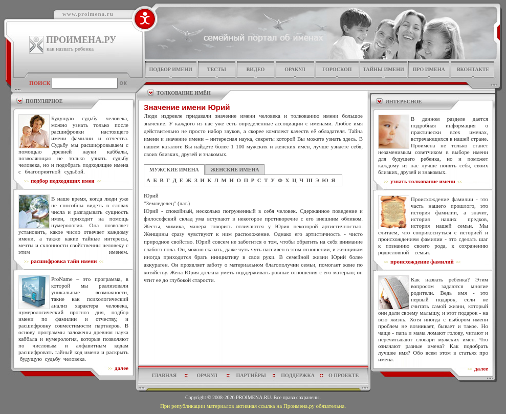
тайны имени (383, 69)
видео (256, 69)
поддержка (298, 375)
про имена (429, 69)
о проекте (343, 375)
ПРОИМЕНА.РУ (81, 40)
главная (164, 375)
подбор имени (170, 69)
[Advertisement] (253, 308)
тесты (216, 69)
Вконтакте (473, 69)
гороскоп (337, 69)
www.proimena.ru (88, 14)
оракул (294, 69)
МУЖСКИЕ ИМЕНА (174, 169)
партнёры (251, 375)
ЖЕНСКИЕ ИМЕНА (235, 169)
